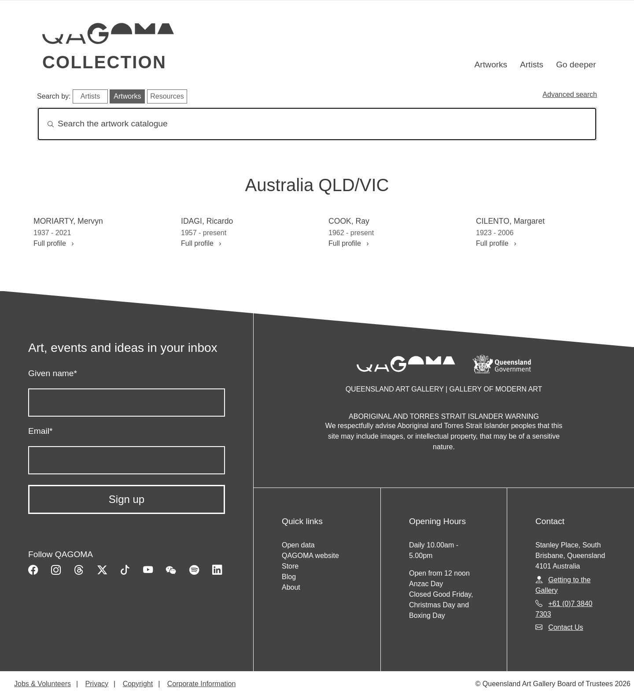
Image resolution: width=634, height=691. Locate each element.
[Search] (317, 124)
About (291, 587)
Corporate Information (201, 683)
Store (290, 566)
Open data (298, 545)
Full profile (53, 243)
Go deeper (576, 64)
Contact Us (565, 627)
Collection (104, 62)
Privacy (96, 683)
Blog (289, 576)
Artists (531, 64)
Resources (167, 96)
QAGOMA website (310, 555)
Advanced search (569, 94)
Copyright (138, 683)
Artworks (491, 64)
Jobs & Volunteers (42, 683)
